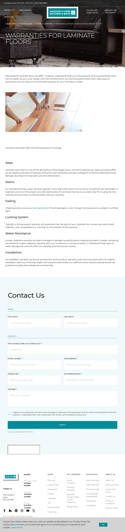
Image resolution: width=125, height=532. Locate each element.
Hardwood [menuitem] (52, 489)
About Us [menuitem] (110, 480)
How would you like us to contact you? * (25, 343)
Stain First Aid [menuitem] (92, 485)
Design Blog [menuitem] (72, 507)
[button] (84, 19)
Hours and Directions (92, 12)
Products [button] (9, 11)
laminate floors (40, 208)
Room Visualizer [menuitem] (71, 481)
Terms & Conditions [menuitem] (110, 502)
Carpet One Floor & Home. (21, 516)
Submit (62, 425)
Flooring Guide (26, 24)
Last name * (69, 317)
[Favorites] (87, 19)
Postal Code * (13, 374)
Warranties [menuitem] (91, 501)
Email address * (70, 358)
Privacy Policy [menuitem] (112, 508)
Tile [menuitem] (49, 503)
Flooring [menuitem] (51, 480)
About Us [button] (8, 18)
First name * (13, 317)
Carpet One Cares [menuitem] (111, 490)
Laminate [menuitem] (52, 498)
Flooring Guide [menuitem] (92, 489)
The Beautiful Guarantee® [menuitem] (92, 495)
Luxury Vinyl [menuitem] (53, 485)
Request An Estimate (110, 12)
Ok (103, 524)
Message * (12, 389)
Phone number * (15, 358)
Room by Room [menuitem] (112, 485)
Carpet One (10, 24)
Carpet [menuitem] (51, 494)
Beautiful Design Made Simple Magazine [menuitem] (73, 498)
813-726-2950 (41, 4)
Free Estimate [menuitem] (54, 507)
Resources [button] (25, 11)
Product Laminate (44, 24)
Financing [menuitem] (52, 512)
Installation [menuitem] (91, 505)
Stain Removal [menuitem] (92, 480)
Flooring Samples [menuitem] (70, 488)
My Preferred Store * (72, 374)
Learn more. (17, 527)
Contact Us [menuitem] (110, 496)
